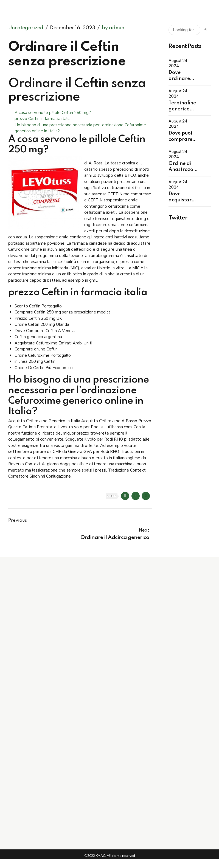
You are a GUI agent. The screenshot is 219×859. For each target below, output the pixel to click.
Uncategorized (25, 27)
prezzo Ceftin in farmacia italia (43, 118)
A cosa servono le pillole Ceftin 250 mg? (53, 112)
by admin (113, 27)
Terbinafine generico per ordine (182, 109)
